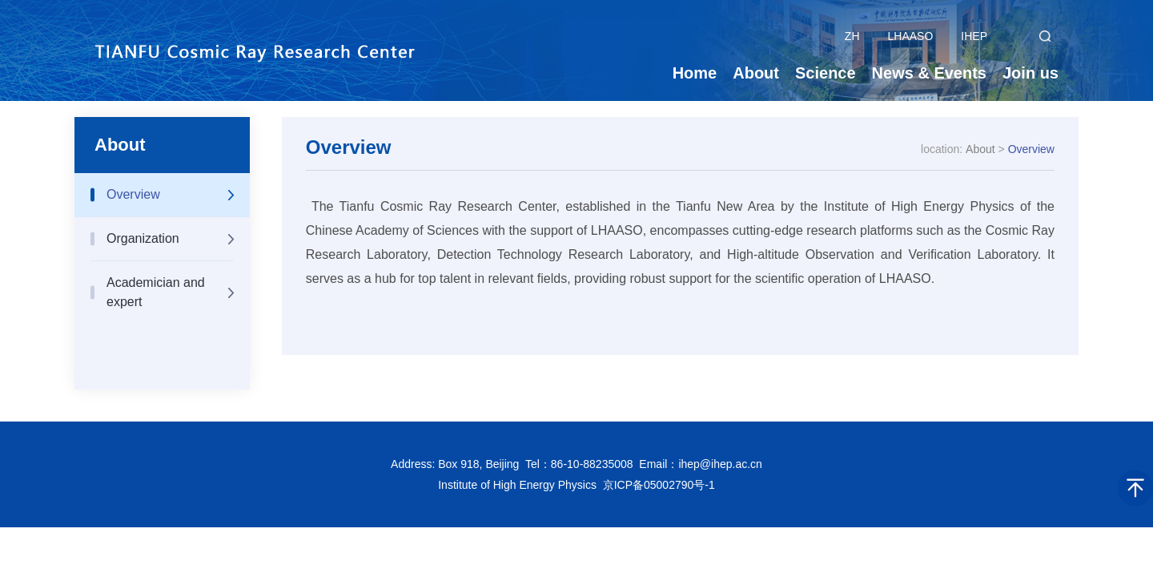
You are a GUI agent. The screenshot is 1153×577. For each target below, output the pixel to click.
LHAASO (911, 36)
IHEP (974, 36)
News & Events (929, 73)
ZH (852, 36)
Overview (133, 194)
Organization (142, 238)
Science (825, 73)
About (756, 73)
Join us (1030, 73)
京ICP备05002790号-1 (659, 484)
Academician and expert (155, 292)
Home (695, 73)
